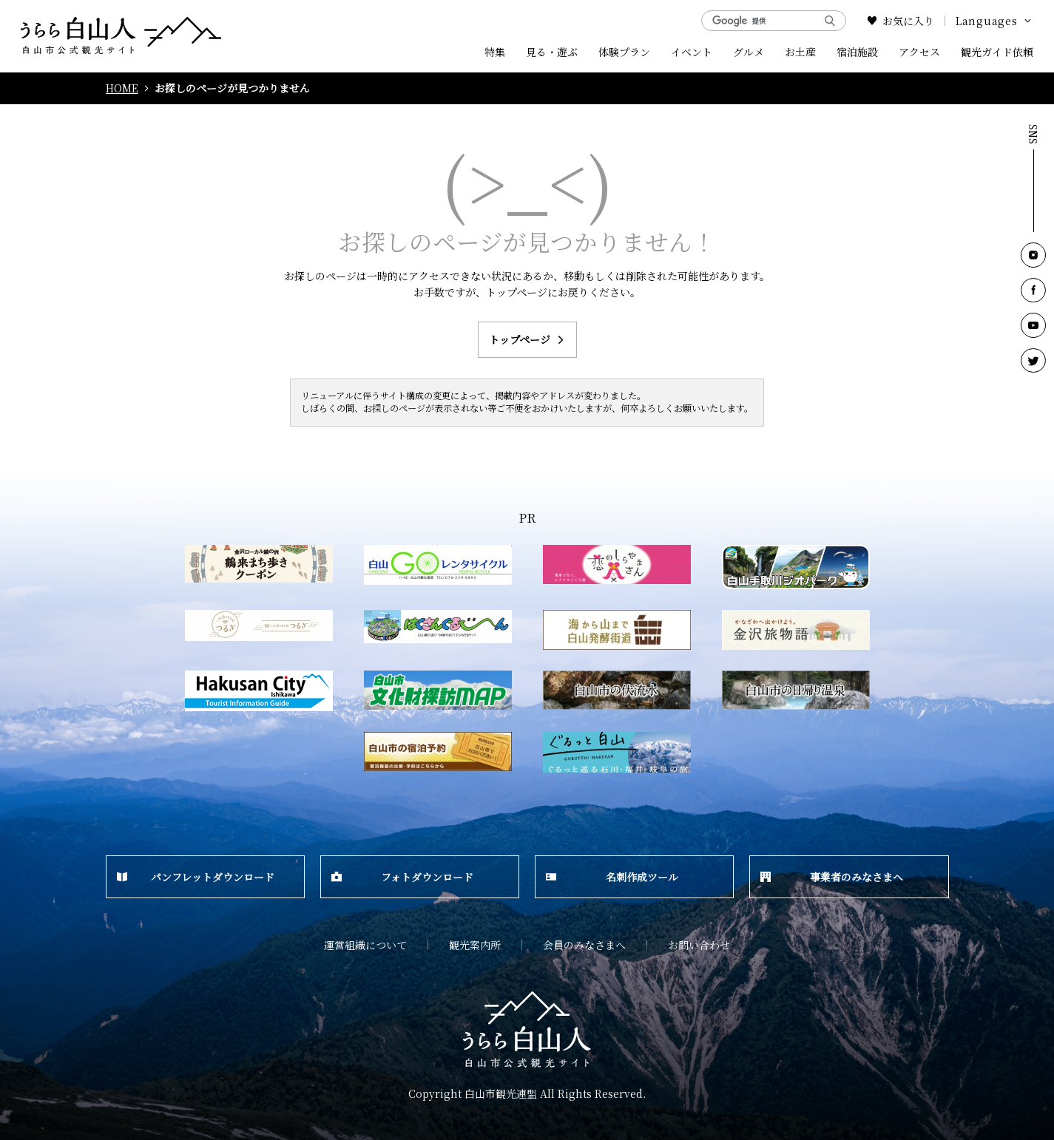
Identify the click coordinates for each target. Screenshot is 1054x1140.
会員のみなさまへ (584, 944)
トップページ (527, 339)
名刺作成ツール (612, 876)
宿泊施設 (857, 51)
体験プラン (624, 51)
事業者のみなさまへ (831, 876)
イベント (691, 51)
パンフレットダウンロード (196, 876)
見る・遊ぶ (552, 51)
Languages (994, 20)
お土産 (800, 51)
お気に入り (900, 21)
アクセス (919, 51)
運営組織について (365, 944)
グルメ (748, 51)
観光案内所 (475, 944)
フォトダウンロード (402, 876)
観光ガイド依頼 (997, 51)
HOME (122, 88)
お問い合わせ (699, 944)
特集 (494, 51)
